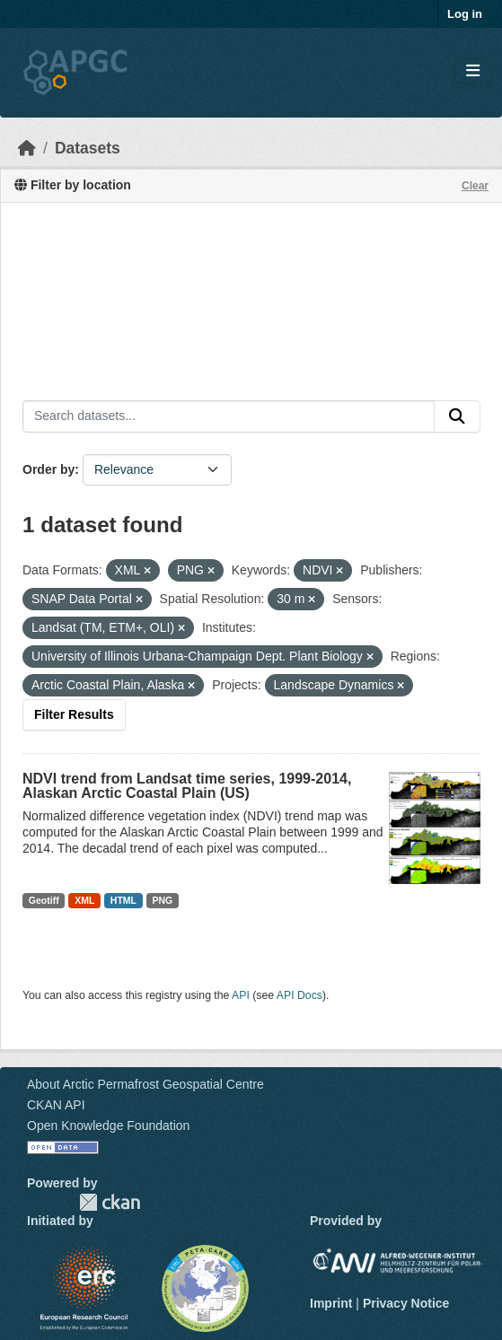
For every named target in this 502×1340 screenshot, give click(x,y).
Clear (475, 186)
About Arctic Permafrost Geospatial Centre (145, 1084)
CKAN (109, 1202)
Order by (48, 469)
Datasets (87, 148)
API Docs (299, 995)
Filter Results (74, 714)
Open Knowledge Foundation (108, 1125)
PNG (163, 900)
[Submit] (457, 416)
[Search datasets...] (228, 416)
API (241, 995)
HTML (123, 900)
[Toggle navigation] (472, 71)
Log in (464, 14)
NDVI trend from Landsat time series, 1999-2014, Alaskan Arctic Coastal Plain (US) (186, 786)
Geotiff (44, 900)
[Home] (27, 148)
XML (84, 900)
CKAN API (56, 1105)
